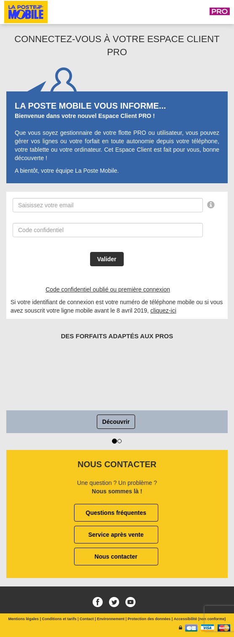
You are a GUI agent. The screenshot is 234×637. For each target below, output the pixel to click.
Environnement (111, 619)
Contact (87, 619)
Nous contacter (116, 556)
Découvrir (116, 421)
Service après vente (116, 534)
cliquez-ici (163, 310)
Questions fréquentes (116, 512)
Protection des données (149, 619)
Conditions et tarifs (59, 619)
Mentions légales (23, 619)
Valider (107, 259)
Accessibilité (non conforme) (200, 619)
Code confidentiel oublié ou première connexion (107, 289)
